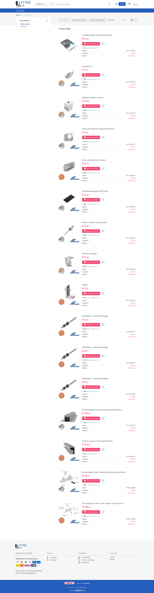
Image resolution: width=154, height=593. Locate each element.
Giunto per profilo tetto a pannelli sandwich (98, 129)
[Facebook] (61, 558)
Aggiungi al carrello (91, 44)
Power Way (131, 56)
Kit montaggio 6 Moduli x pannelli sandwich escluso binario (104, 472)
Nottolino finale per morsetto (92, 98)
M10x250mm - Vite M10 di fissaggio (95, 347)
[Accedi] (120, 4)
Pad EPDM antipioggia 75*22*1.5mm (95, 191)
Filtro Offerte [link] (25, 21)
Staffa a (85, 285)
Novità (133, 53)
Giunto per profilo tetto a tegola (93, 160)
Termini (112, 557)
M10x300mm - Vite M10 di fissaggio (95, 316)
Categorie (20, 11)
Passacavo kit (87, 66)
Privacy (112, 559)
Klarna (87, 583)
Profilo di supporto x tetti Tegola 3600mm (97, 441)
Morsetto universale (89, 254)
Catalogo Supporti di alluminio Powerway (97, 35)
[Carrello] (129, 4)
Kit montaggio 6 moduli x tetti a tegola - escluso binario (102, 503)
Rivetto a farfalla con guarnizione (94, 222)
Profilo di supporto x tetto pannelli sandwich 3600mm (102, 410)
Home (20, 15)
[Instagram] (61, 560)
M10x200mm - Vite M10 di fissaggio (95, 379)
